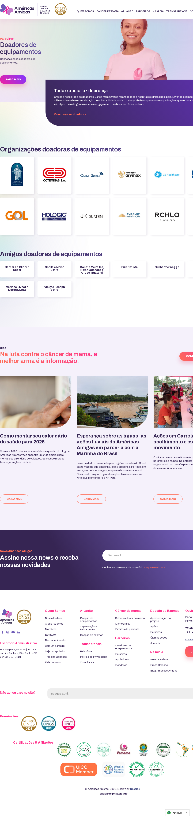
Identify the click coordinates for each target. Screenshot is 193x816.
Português (174, 812)
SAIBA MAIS (13, 79)
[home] (33, 9)
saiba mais (14, 499)
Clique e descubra (154, 567)
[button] (85, 12)
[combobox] (177, 812)
